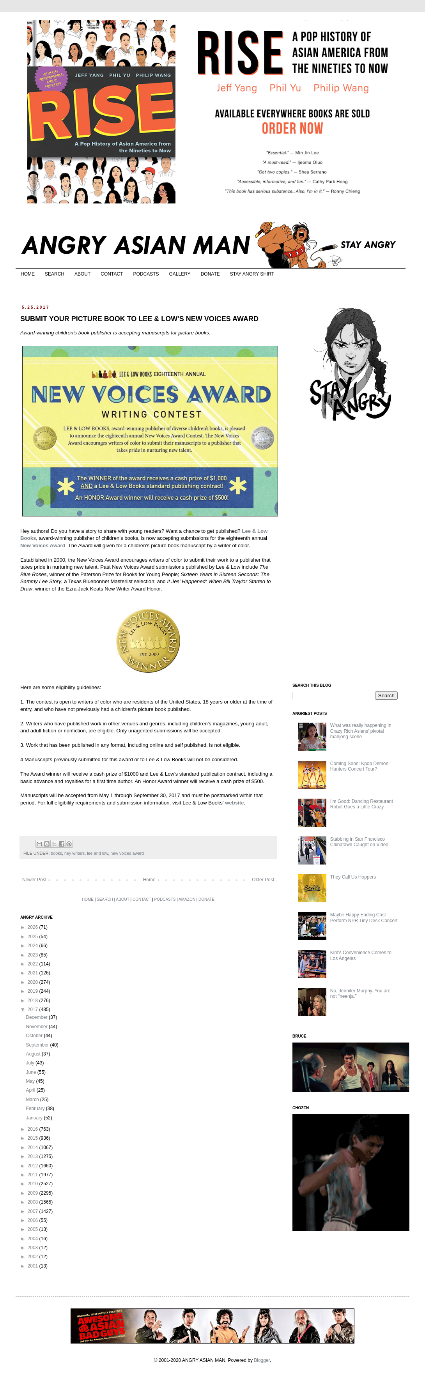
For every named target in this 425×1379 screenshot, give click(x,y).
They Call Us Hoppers (353, 877)
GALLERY (179, 274)
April (31, 1090)
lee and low (97, 853)
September (38, 1045)
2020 (33, 982)
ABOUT (82, 274)
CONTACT (112, 274)
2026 (33, 927)
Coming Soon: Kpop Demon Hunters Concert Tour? (359, 766)
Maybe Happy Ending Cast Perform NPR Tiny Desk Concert (364, 917)
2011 (33, 1174)
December (37, 1017)
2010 (33, 1183)
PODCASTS (146, 274)
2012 (33, 1166)
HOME (28, 274)
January (35, 1118)
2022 (33, 964)
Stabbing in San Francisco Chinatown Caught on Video (359, 841)
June (31, 1072)
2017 (33, 1009)
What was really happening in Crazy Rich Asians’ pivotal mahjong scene (360, 731)
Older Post (263, 879)
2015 (33, 1138)
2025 (33, 936)
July (30, 1063)
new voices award (127, 853)
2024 (33, 945)
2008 (33, 1202)
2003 (33, 1247)
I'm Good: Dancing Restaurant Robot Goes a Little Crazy (361, 804)
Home (149, 879)
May (31, 1081)
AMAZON (187, 899)
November (37, 1026)
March (33, 1099)
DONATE (210, 274)
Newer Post (34, 879)
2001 (33, 1266)
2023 (33, 955)
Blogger (262, 1360)
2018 (33, 1000)
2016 (33, 1129)
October (35, 1035)
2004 (33, 1238)
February (36, 1108)
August (34, 1054)
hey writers (74, 853)
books (56, 853)
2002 (33, 1256)
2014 (33, 1147)
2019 (33, 991)
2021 (33, 973)
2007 (33, 1211)
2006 (33, 1220)
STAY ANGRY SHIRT (252, 274)
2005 (33, 1229)
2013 (33, 1156)
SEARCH (54, 274)
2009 (33, 1193)
